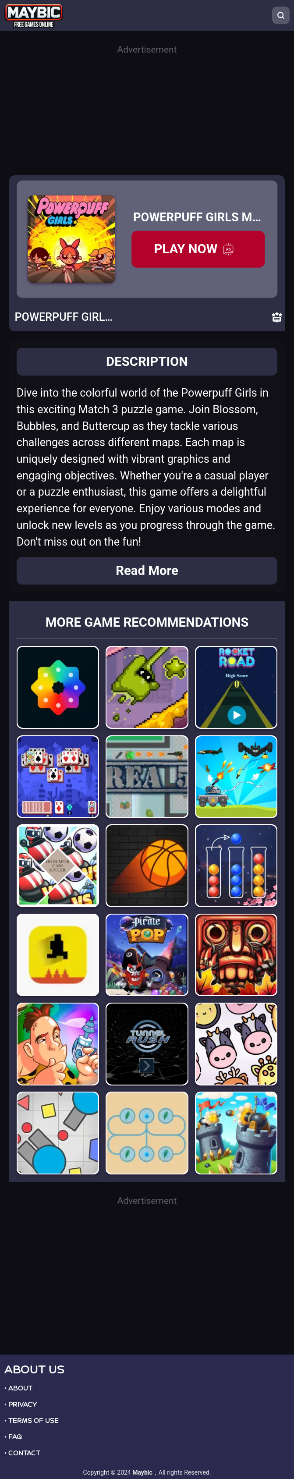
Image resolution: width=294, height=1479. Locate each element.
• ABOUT (18, 1388)
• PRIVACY (20, 1404)
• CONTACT (22, 1453)
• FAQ (13, 1437)
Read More (147, 570)
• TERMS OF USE (31, 1421)
